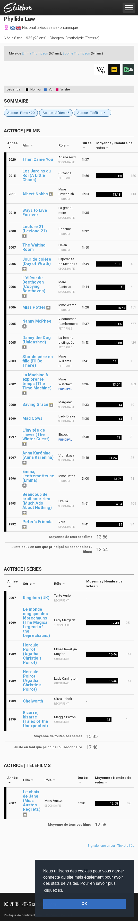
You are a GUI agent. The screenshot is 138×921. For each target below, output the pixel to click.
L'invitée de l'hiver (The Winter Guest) (35, 434)
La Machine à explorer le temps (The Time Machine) (36, 381)
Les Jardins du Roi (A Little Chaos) (36, 175)
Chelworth (33, 701)
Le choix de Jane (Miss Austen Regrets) (31, 800)
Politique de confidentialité (23, 915)
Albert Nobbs (35, 194)
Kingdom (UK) (36, 598)
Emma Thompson (35, 53)
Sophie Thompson (76, 53)
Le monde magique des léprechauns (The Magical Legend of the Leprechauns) (36, 622)
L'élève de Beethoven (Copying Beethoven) (33, 284)
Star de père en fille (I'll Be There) (37, 361)
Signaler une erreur (101, 845)
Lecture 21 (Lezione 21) (34, 228)
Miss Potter (34, 307)
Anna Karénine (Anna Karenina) (38, 455)
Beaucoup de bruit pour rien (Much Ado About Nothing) (37, 501)
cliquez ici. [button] (53, 890)
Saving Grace (35, 404)
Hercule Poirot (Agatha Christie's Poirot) (32, 654)
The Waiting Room (34, 247)
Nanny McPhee (36, 321)
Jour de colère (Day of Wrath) (36, 261)
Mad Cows (32, 418)
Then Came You (37, 159)
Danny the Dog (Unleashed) (36, 339)
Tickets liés (125, 845)
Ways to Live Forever (34, 212)
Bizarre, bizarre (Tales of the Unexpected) (35, 719)
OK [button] (84, 903)
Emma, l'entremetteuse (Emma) (38, 475)
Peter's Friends (37, 521)
